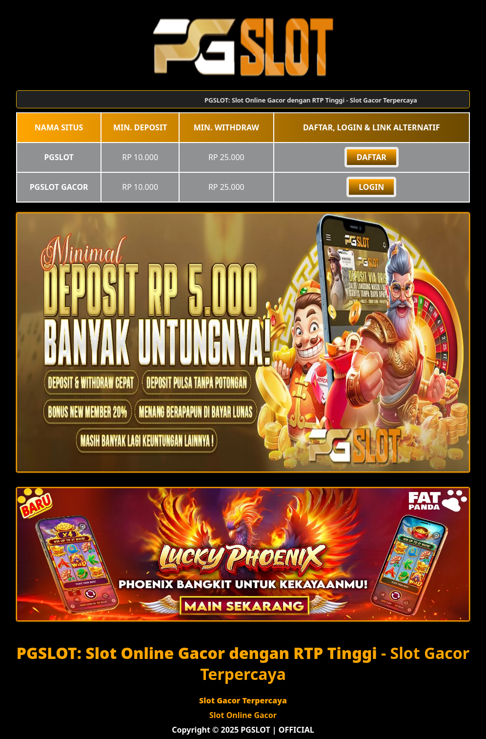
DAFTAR (371, 157)
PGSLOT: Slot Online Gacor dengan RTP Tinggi (197, 652)
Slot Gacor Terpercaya (243, 700)
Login (371, 187)
